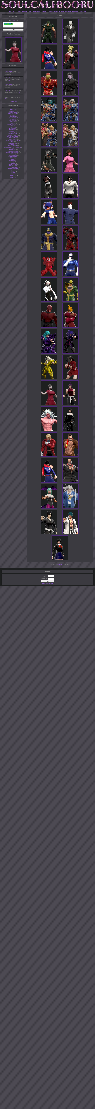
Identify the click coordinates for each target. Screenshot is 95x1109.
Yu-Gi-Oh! (13, 165)
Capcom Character (13, 135)
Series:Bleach (13, 156)
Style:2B (13, 132)
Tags (29, 11)
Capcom (13, 125)
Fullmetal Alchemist (13, 151)
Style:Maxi (13, 160)
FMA (13, 148)
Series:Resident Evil (13, 133)
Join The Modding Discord (69, 11)
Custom (13, 121)
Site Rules (83, 11)
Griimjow (13, 171)
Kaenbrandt (8, 96)
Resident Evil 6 (13, 145)
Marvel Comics (13, 112)
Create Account (47, 583)
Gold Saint (13, 128)
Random (44, 11)
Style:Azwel (13, 116)
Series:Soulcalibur (13, 124)
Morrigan (13, 172)
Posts (19, 11)
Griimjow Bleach (13, 169)
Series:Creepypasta (13, 117)
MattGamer (13, 109)
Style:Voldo (13, 137)
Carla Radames (13, 139)
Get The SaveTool (54, 11)
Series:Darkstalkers (13, 167)
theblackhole (8, 71)
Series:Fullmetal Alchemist (13, 140)
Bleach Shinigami (13, 168)
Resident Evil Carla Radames (13, 147)
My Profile (12, 11)
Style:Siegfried (13, 143)
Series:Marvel (13, 113)
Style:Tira (13, 127)
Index (13, 20)
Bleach (13, 157)
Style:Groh (13, 111)
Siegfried (13, 163)
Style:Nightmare (13, 120)
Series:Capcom (13, 164)
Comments (36, 11)
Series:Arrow (12, 175)
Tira (13, 141)
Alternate (13, 123)
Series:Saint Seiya (13, 136)
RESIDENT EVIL (13, 131)
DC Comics (13, 149)
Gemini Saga (13, 153)
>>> (13, 74)
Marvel (13, 115)
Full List (12, 101)
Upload (24, 11)
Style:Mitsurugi (13, 155)
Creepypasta (13, 119)
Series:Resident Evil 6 (13, 152)
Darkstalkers (13, 173)
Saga (13, 161)
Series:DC (13, 144)
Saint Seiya (13, 129)
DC (13, 159)
